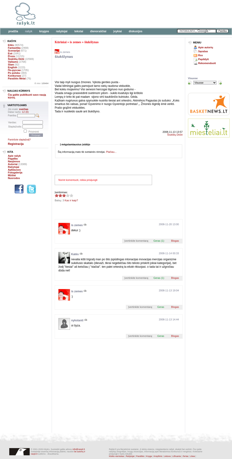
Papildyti (203, 59)
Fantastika (14, 47)
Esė (10, 53)
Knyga (149, 456)
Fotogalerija (15, 172)
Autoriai (13, 164)
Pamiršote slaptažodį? (19, 139)
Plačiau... (111, 151)
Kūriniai (61, 42)
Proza (11, 56)
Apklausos (14, 169)
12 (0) (25, 112)
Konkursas (14, 75)
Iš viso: (41, 83)
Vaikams (13, 61)
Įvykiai (117, 31)
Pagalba (13, 158)
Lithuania (176, 456)
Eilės (11, 45)
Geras (160, 307)
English (12, 67)
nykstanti (77, 320)
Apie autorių (205, 47)
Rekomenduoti (207, 63)
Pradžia (13, 31)
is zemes (75, 42)
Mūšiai (12, 175)
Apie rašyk (14, 155)
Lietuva (167, 456)
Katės (75, 254)
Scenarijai (14, 50)
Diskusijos (136, 31)
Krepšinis (158, 456)
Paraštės (140, 456)
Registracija (16, 144)
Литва (185, 456)
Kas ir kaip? (71, 200)
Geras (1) (158, 240)
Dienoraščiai (98, 31)
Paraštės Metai (17, 78)
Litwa (192, 456)
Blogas (175, 240)
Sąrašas (203, 51)
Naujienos (14, 161)
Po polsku (14, 73)
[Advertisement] (109, 70)
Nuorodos (14, 178)
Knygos (44, 31)
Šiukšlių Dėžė (16, 59)
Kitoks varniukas (116, 456)
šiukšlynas (91, 42)
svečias (23, 109)
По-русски (14, 70)
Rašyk (28, 31)
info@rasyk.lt (79, 449)
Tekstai (78, 31)
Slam (11, 64)
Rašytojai (61, 31)
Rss (200, 55)
